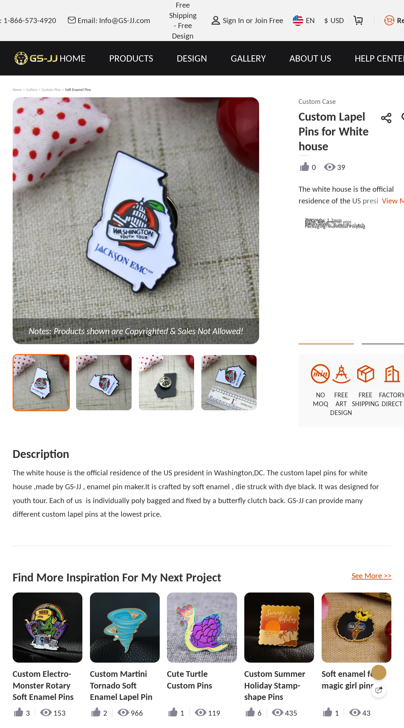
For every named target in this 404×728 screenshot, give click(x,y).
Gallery (31, 89)
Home (17, 89)
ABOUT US (310, 58)
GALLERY (248, 58)
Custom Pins (51, 89)
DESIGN (192, 58)
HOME (73, 58)
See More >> (371, 559)
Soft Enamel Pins (78, 89)
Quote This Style (348, 333)
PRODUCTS (131, 58)
